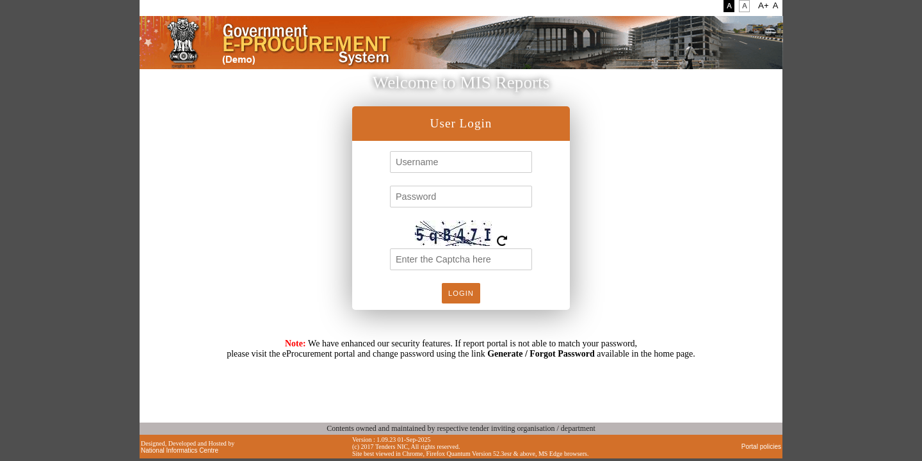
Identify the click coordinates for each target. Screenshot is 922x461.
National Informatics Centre (179, 450)
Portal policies (761, 446)
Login (461, 293)
